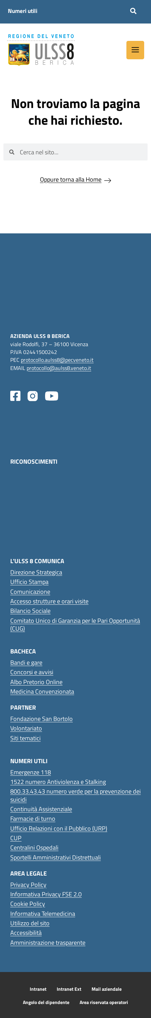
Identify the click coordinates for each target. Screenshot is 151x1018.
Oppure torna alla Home (70, 179)
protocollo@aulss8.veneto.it (59, 368)
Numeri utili (22, 10)
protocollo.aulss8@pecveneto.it (57, 360)
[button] (133, 11)
